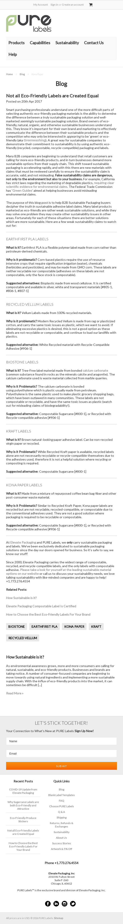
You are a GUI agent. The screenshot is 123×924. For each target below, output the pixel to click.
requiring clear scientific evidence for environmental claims (60, 185)
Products (16, 42)
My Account (40, 4)
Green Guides (22, 190)
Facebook (48, 903)
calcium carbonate (95, 370)
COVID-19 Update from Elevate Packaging (23, 791)
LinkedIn (56, 903)
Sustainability (67, 42)
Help (12, 54)
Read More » (14, 693)
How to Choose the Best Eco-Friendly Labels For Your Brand (48, 614)
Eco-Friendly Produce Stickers (23, 819)
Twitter (73, 903)
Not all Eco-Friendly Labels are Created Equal (52, 95)
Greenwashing (34, 140)
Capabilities (40, 42)
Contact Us (94, 42)
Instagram (64, 903)
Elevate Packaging (23, 542)
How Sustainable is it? (21, 598)
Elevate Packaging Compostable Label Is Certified (41, 606)
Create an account (73, 4)
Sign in (54, 4)
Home (9, 74)
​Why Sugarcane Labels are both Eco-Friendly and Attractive (23, 805)
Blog (22, 74)
